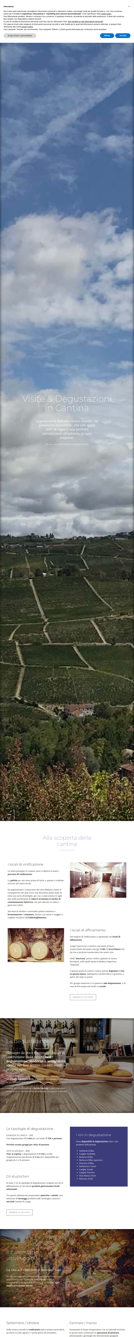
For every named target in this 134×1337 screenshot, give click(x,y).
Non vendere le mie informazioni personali (85, 21)
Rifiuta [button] (107, 35)
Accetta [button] (122, 35)
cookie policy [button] (106, 14)
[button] (129, 6)
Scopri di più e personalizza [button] (20, 35)
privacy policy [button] (27, 27)
